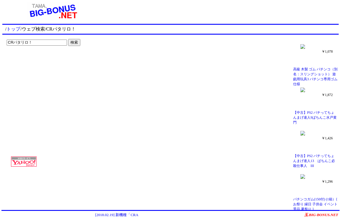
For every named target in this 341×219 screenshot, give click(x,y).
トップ (13, 28)
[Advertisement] (41, 60)
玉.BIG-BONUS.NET (321, 215)
